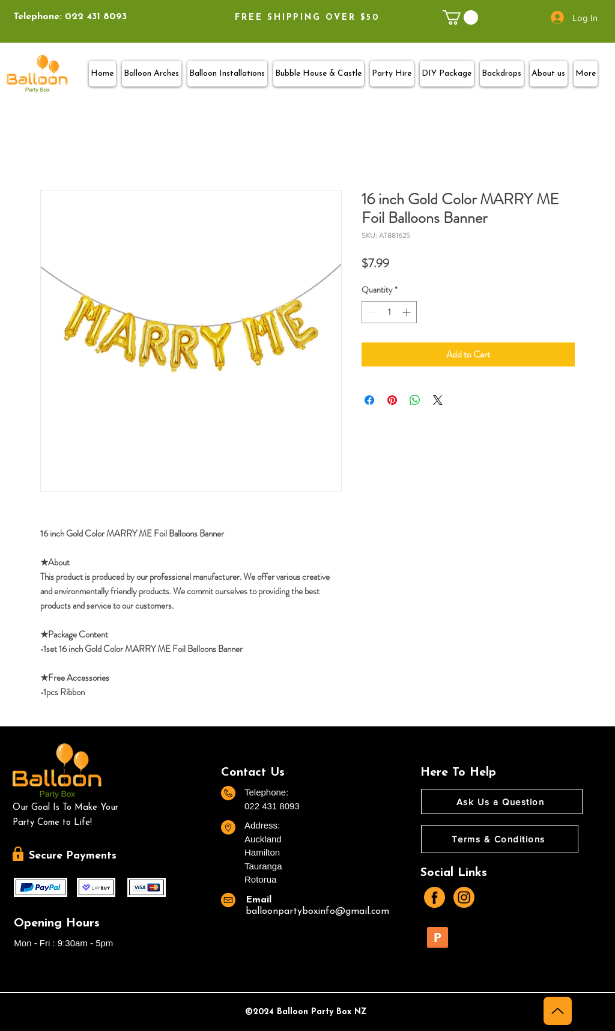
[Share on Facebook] (369, 400)
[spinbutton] (389, 312)
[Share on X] (438, 400)
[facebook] (434, 897)
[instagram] (463, 897)
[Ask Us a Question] (502, 801)
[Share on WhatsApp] (415, 400)
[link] (460, 17)
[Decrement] (370, 312)
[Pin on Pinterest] (392, 400)
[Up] (558, 1011)
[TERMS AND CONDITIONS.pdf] (437, 939)
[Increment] (407, 312)
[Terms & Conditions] (499, 839)
